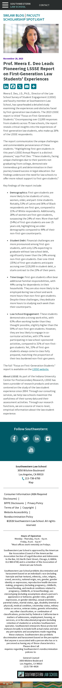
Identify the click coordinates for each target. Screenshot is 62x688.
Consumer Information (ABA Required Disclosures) (25, 496)
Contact (44, 5)
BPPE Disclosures (14, 503)
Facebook (14, 439)
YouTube (31, 450)
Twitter (25, 439)
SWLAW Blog (13, 15)
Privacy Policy (35, 503)
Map (31, 482)
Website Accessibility (16, 512)
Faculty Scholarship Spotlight (23, 17)
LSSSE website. (40, 369)
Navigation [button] (5, 5)
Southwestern (20, 5)
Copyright (28, 507)
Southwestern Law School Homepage (38, 674)
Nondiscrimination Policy (18, 516)
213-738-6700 (32, 478)
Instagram (48, 439)
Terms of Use (11, 507)
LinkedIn (37, 439)
